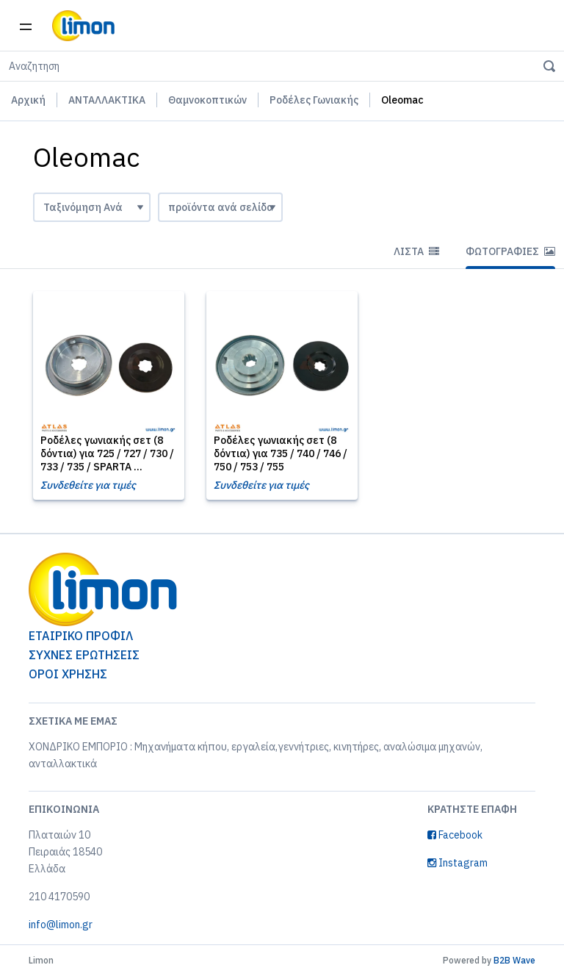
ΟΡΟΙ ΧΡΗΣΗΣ (68, 674)
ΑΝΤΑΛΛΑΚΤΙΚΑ (106, 100)
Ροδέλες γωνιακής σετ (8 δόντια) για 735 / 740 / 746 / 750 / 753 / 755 (280, 453)
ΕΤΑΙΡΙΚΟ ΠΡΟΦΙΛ (81, 635)
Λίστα (416, 251)
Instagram (457, 862)
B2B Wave (514, 960)
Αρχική (28, 100)
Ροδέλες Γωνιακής (314, 100)
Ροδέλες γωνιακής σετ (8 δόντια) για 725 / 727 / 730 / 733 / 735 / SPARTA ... (107, 453)
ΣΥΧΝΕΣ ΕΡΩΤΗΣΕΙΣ (84, 654)
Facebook (454, 835)
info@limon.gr (61, 924)
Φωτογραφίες (510, 251)
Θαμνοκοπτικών (207, 100)
